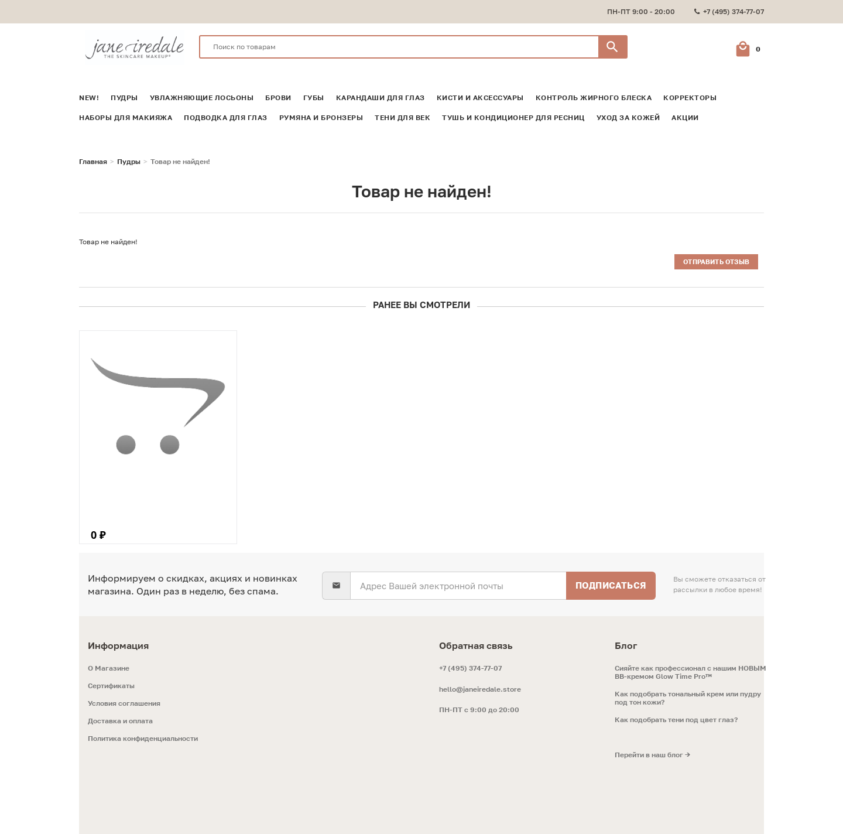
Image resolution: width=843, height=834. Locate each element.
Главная (93, 159)
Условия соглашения (124, 701)
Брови (278, 95)
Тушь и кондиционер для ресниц (513, 115)
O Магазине (108, 666)
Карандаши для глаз (380, 95)
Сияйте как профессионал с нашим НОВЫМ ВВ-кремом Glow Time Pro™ (690, 670)
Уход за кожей (628, 115)
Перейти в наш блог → (652, 752)
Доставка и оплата (120, 719)
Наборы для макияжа (125, 115)
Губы (313, 95)
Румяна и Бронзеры (321, 115)
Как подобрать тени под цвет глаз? (676, 717)
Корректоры (690, 95)
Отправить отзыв (715, 259)
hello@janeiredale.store (480, 686)
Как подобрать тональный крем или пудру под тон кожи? (688, 696)
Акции (685, 115)
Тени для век (402, 115)
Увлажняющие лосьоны (202, 95)
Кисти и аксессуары (480, 95)
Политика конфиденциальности (143, 736)
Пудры (124, 95)
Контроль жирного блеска (594, 95)
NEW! (89, 95)
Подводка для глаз (226, 115)
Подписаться (610, 582)
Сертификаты (111, 683)
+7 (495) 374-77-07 (470, 665)
